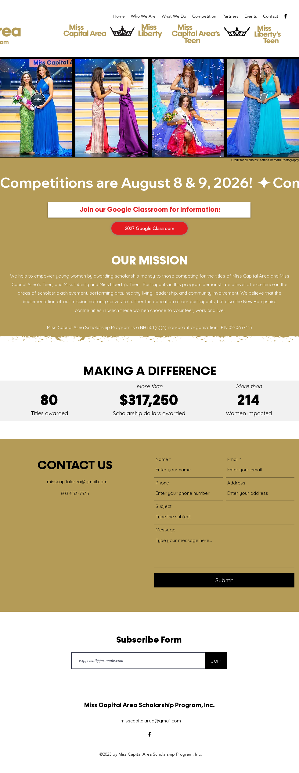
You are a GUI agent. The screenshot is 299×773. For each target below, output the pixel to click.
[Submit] (224, 580)
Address (236, 482)
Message (165, 529)
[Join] (216, 660)
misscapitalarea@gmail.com (77, 481)
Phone (162, 482)
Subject (163, 506)
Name (162, 459)
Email (232, 459)
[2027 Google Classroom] (149, 228)
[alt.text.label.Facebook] (286, 16)
